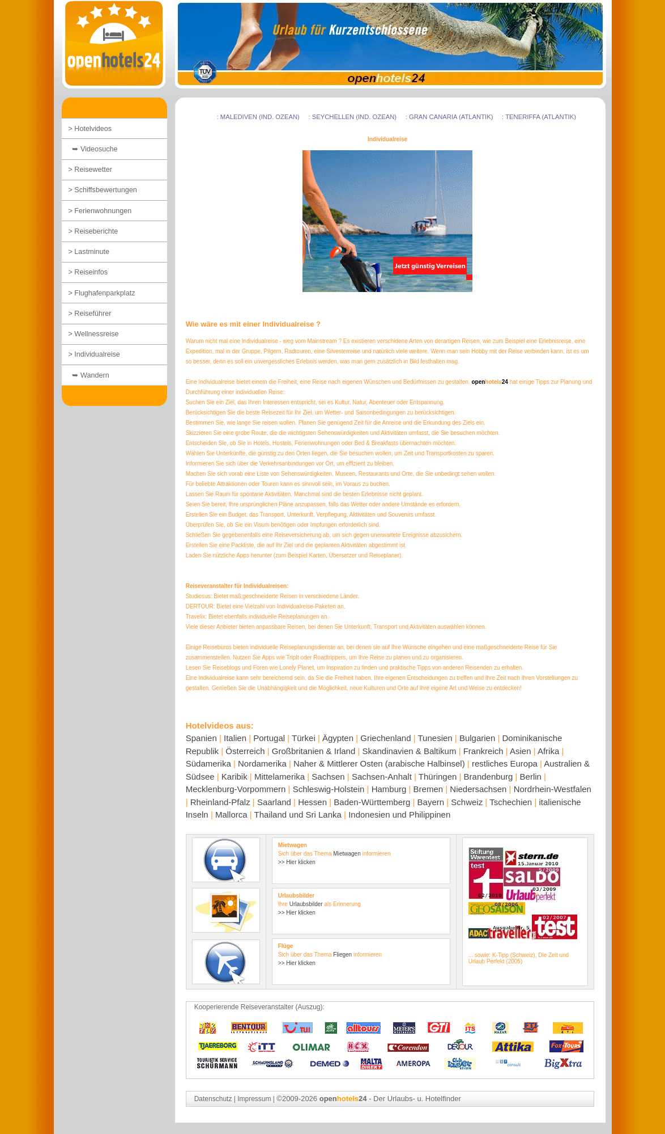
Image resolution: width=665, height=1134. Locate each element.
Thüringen (438, 776)
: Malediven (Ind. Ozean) (258, 116)
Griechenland (385, 738)
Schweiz (467, 802)
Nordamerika (262, 763)
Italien (235, 738)
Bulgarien (477, 738)
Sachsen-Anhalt (382, 776)
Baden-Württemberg (372, 802)
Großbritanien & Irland (314, 751)
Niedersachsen (478, 789)
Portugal (269, 738)
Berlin (531, 776)
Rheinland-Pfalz (220, 802)
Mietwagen (346, 853)
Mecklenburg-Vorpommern (236, 789)
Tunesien (435, 738)
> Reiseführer (90, 314)
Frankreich (483, 751)
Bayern (431, 802)
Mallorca (231, 814)
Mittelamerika (279, 776)
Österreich (245, 751)
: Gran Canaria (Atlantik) (449, 116)
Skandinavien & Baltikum (410, 751)
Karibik (234, 776)
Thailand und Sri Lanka (298, 814)
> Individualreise (94, 354)
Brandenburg (488, 776)
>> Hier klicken (297, 862)
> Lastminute (89, 252)
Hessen (312, 802)
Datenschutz (213, 1099)
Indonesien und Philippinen (399, 814)
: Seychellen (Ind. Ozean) (352, 116)
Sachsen (328, 776)
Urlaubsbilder (306, 904)
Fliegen (342, 954)
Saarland (274, 802)
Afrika (548, 751)
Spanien (201, 738)
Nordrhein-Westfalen (552, 789)
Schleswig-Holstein (329, 789)
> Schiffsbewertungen (103, 190)
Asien (520, 751)
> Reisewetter (90, 170)
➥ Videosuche (93, 149)
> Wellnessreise (94, 334)
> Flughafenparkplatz (102, 293)
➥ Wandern (89, 375)
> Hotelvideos (90, 129)
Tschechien (510, 802)
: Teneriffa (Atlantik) (539, 116)
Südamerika (208, 763)
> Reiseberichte (93, 231)
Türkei (304, 738)
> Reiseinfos (88, 272)
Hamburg (389, 789)
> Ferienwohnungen (100, 211)
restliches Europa (505, 763)
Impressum (254, 1099)
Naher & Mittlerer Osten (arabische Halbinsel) (379, 763)
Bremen (429, 789)
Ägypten (337, 738)
